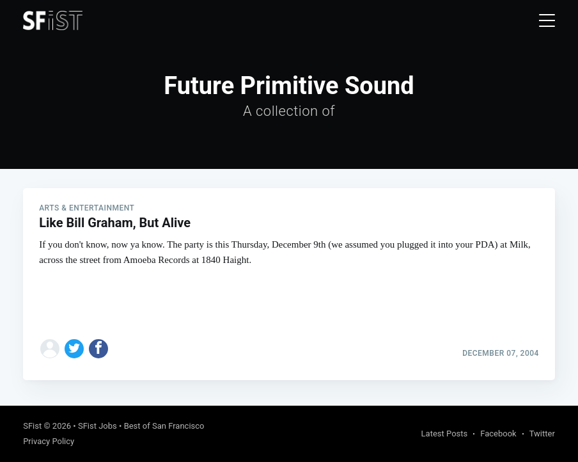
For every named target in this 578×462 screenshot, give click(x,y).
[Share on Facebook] (98, 349)
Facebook (498, 433)
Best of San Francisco (164, 426)
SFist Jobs (97, 426)
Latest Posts (444, 433)
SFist (32, 426)
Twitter (542, 433)
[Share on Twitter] (74, 349)
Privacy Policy (48, 441)
